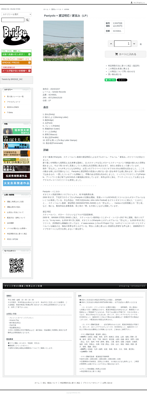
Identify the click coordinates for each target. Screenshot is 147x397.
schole (66, 9)
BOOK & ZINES (13, 107)
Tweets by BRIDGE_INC (12, 79)
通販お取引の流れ (13, 207)
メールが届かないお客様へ (17, 228)
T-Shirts (10, 113)
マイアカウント (138, 3)
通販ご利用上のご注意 (15, 202)
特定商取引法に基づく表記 (17, 234)
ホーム (45, 9)
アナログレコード (13, 102)
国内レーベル (56, 9)
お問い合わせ (107, 383)
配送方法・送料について (16, 218)
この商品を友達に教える (118, 68)
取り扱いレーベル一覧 (15, 96)
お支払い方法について (15, 212)
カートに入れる (125, 54)
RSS (9, 239)
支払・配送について (50, 383)
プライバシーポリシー (91, 383)
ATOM (15, 239)
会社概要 (10, 223)
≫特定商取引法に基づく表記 (90, 371)
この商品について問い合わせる (121, 71)
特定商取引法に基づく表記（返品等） (124, 66)
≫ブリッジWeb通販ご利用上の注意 (92, 369)
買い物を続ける (115, 74)
